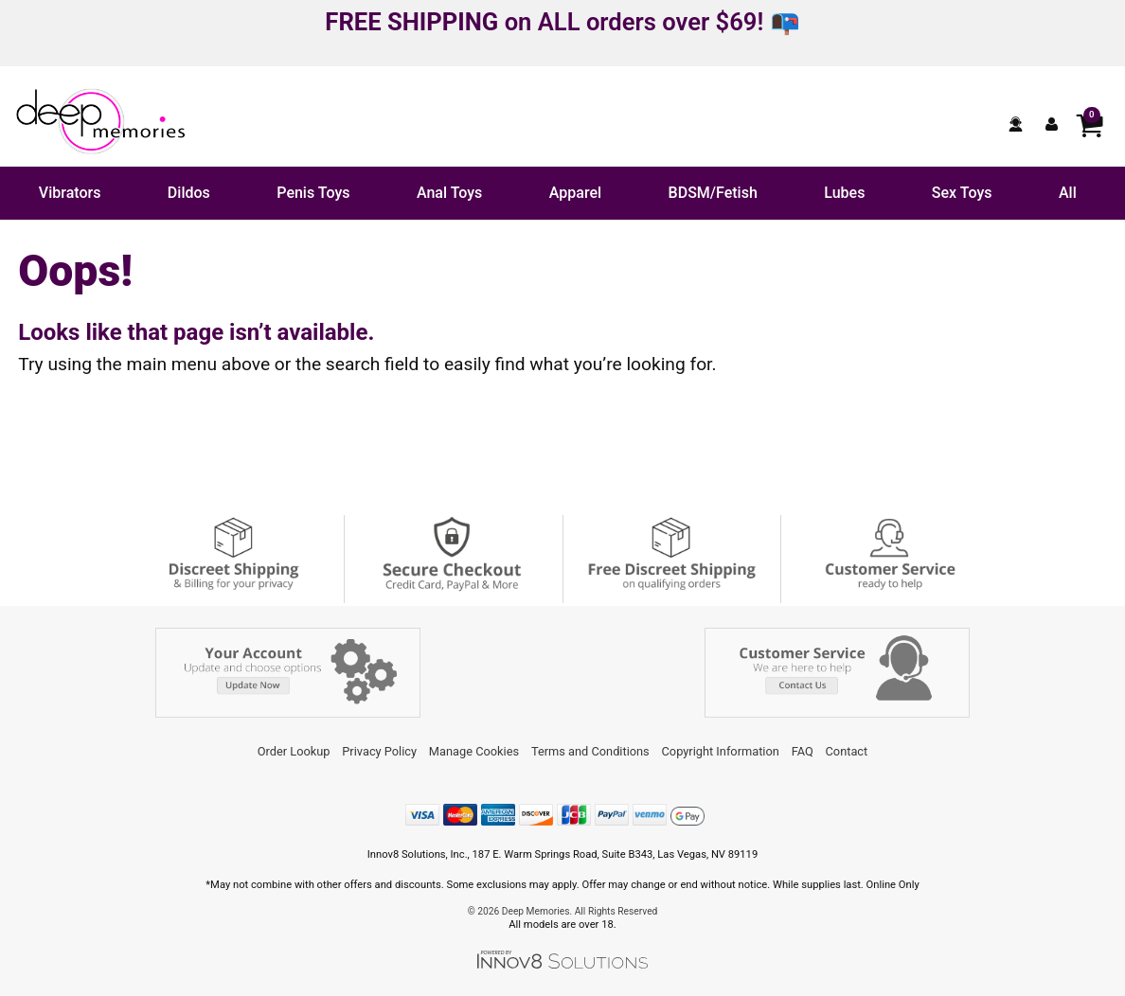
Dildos (189, 193)
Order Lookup (294, 751)
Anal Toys (449, 193)
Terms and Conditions (590, 751)
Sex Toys (962, 193)
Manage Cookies (474, 751)
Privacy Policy (379, 751)
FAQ (802, 751)
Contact (847, 751)
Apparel (575, 193)
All (1068, 193)
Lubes (844, 193)
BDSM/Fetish (713, 193)
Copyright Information (720, 751)
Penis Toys (313, 193)
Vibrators (70, 193)
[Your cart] (1089, 124)
